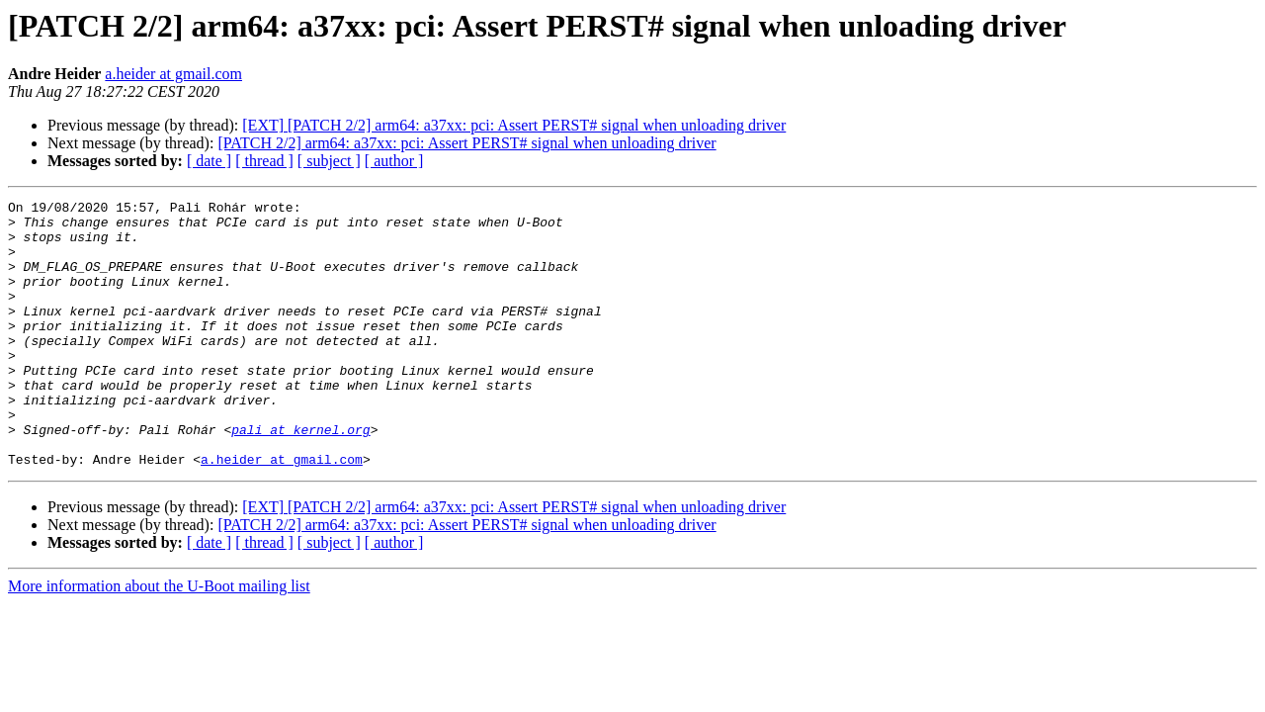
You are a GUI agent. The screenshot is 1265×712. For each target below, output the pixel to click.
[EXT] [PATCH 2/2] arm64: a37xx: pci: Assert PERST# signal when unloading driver (514, 125)
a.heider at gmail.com (173, 73)
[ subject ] (329, 160)
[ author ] (394, 160)
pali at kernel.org (300, 477)
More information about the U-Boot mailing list (159, 639)
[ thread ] (264, 160)
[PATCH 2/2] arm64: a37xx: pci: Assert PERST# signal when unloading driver (466, 142)
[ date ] (209, 160)
